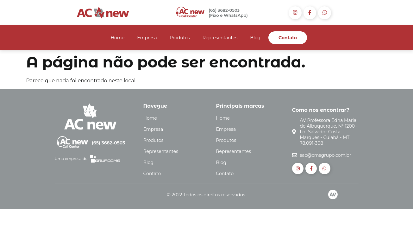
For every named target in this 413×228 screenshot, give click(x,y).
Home (117, 38)
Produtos (180, 38)
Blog (255, 38)
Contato (287, 38)
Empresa (147, 38)
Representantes (220, 38)
